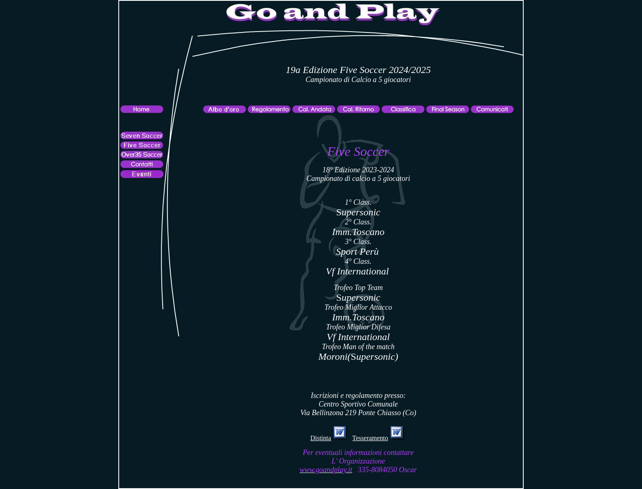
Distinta (320, 437)
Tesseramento (370, 437)
